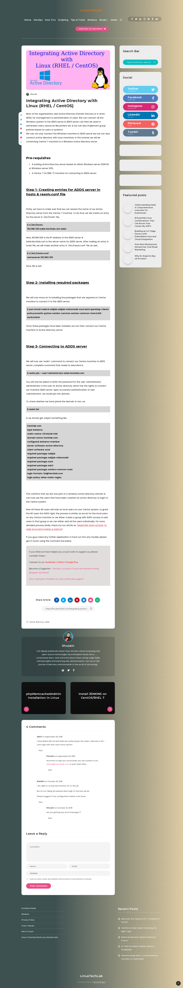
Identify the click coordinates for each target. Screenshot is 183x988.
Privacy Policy (28, 920)
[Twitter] (136, 19)
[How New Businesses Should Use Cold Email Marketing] (127, 247)
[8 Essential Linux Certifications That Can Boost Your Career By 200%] (127, 221)
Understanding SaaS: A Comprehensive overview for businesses (145, 209)
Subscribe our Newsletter (92, 29)
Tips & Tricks (78, 20)
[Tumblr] (152, 19)
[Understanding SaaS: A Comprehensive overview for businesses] (127, 208)
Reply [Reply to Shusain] (50, 770)
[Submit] (155, 62)
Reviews (92, 20)
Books (103, 20)
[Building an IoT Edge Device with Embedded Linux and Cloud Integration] (127, 234)
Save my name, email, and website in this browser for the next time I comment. (61, 879)
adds (47, 622)
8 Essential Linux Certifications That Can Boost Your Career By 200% (144, 222)
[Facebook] (132, 19)
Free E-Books (27, 925)
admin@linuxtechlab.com (57, 764)
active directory (37, 622)
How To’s (50, 20)
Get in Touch (27, 931)
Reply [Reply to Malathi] (41, 802)
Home (27, 20)
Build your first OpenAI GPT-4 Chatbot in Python (140, 921)
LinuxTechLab (91, 10)
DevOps (38, 20)
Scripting (63, 20)
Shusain (68, 645)
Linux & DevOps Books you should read (39, 937)
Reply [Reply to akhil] (41, 750)
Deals (114, 20)
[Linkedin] (140, 19)
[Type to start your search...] (140, 62)
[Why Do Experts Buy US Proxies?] (127, 259)
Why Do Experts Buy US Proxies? (145, 257)
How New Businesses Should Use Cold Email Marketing (146, 247)
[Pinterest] (149, 19)
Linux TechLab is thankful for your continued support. (56, 579)
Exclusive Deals (28, 908)
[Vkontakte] (156, 19)
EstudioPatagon (99, 982)
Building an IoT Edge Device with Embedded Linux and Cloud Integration (145, 235)
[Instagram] (144, 19)
